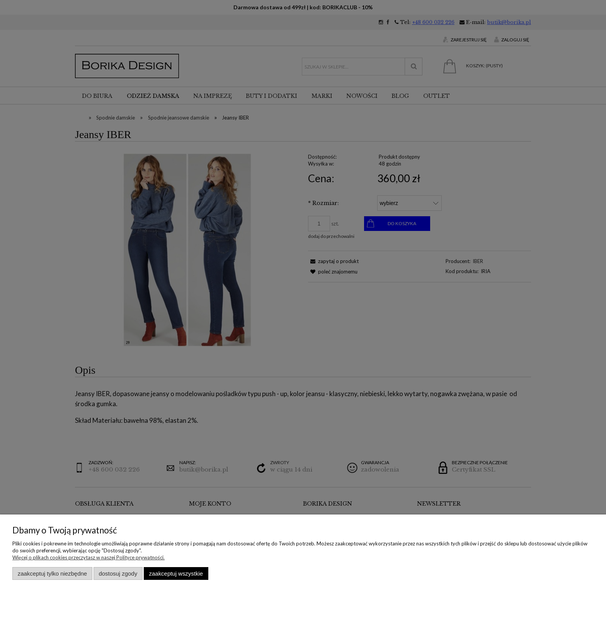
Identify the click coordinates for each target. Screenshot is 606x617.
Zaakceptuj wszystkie (176, 573)
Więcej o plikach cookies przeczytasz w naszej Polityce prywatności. (88, 557)
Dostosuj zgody (118, 573)
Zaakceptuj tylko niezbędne (52, 573)
